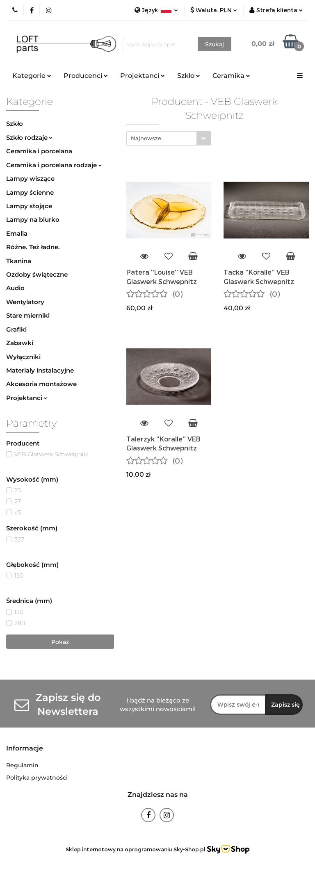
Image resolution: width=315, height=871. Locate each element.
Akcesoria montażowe (41, 384)
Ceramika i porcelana (39, 151)
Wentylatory (25, 302)
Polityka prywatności (37, 777)
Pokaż (60, 642)
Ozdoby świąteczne (37, 274)
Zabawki (19, 343)
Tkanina (18, 261)
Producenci (86, 76)
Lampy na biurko (32, 219)
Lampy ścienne (30, 192)
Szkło (188, 76)
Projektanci (142, 76)
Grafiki (16, 329)
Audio (15, 288)
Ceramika (231, 76)
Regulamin (22, 765)
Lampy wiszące (30, 178)
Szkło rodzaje (29, 137)
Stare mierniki (28, 315)
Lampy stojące (29, 206)
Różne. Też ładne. (33, 247)
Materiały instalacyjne (40, 370)
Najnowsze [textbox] (146, 138)
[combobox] (168, 138)
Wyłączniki (23, 357)
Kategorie (31, 76)
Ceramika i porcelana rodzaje (54, 165)
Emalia (16, 233)
